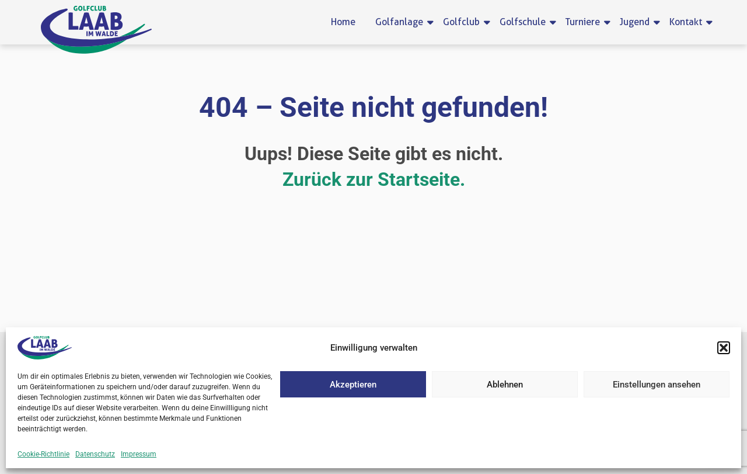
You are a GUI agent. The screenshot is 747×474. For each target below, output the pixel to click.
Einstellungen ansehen (656, 384)
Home (343, 21)
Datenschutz (95, 454)
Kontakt (687, 21)
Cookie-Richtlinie (43, 454)
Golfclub (463, 21)
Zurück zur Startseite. (373, 179)
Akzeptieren (353, 384)
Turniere (585, 21)
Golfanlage (401, 21)
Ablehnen (505, 384)
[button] (723, 348)
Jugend (637, 21)
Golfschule (525, 21)
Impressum (138, 454)
